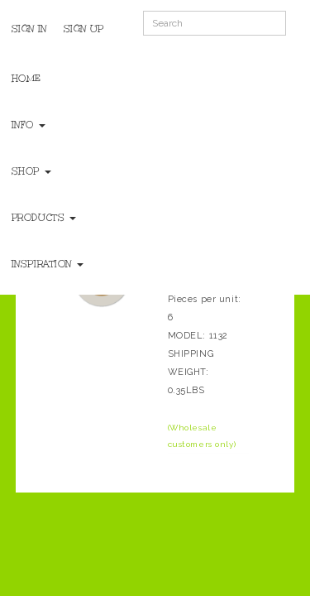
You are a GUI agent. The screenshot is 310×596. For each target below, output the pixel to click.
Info (28, 125)
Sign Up (84, 29)
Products (44, 217)
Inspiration (47, 264)
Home (26, 78)
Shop (31, 171)
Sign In (29, 29)
